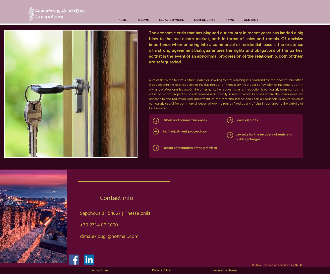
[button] (171, 19)
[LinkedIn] (89, 260)
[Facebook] (74, 260)
